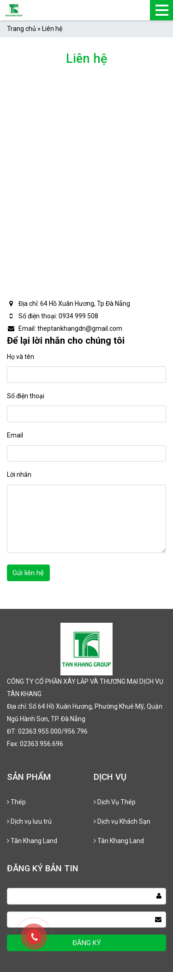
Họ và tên (20, 356)
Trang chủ (21, 28)
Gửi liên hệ (28, 573)
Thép (16, 802)
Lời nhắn (19, 474)
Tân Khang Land (32, 840)
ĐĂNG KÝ (86, 943)
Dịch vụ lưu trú (29, 821)
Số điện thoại (25, 396)
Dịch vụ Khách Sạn (122, 821)
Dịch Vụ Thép (115, 802)
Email (15, 435)
